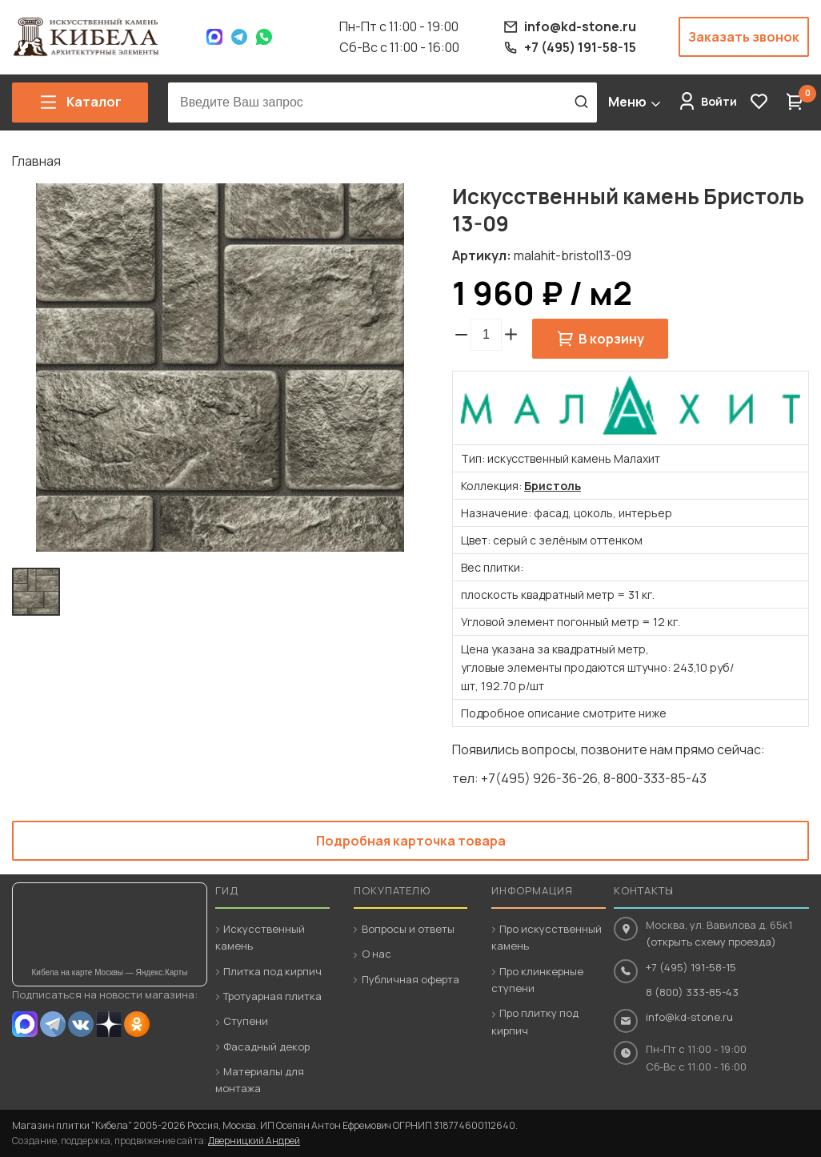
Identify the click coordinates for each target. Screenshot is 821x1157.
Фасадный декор (266, 1046)
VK (81, 1024)
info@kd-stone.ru (689, 1017)
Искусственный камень (260, 937)
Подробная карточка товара (411, 841)
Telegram (239, 37)
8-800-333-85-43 (655, 778)
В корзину (611, 339)
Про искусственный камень (546, 937)
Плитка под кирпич (272, 971)
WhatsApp (264, 37)
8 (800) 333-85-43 (692, 992)
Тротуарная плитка (272, 996)
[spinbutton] (486, 335)
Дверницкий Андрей (254, 1140)
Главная (36, 161)
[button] (511, 335)
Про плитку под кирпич (535, 1021)
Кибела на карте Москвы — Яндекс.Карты (110, 972)
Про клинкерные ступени (537, 979)
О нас (376, 953)
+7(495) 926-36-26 (539, 778)
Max (214, 37)
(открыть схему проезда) (711, 941)
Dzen (109, 1024)
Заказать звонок (743, 37)
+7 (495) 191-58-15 (691, 967)
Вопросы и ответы (408, 929)
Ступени (245, 1021)
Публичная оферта (410, 979)
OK (137, 1024)
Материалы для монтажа (259, 1079)
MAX (25, 1024)
